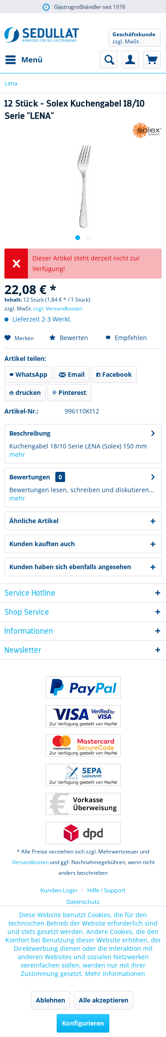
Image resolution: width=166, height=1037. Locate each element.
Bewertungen (29, 477)
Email (72, 374)
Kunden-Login (58, 890)
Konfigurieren (83, 1023)
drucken (25, 392)
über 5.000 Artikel (83, 7)
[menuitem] (23, 60)
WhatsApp (28, 374)
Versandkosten (30, 862)
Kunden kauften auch (42, 544)
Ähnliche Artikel (33, 521)
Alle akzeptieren (103, 1000)
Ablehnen (50, 1000)
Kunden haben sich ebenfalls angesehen (70, 567)
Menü (23, 59)
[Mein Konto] (130, 60)
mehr (17, 454)
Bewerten (68, 337)
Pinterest (69, 392)
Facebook (114, 374)
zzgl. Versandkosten (57, 308)
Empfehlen (126, 337)
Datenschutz (83, 902)
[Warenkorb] (152, 60)
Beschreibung (29, 433)
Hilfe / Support (106, 890)
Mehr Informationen (115, 973)
